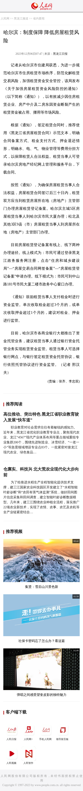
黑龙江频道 (21, 18)
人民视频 (12, 755)
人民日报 (12, 732)
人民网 (5, 18)
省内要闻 (39, 18)
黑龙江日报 (60, 53)
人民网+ (29, 732)
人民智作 (29, 755)
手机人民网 (45, 732)
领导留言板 (62, 732)
